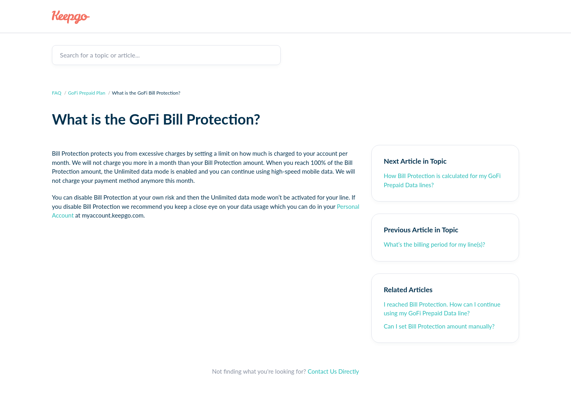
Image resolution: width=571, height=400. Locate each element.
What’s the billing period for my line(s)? (434, 244)
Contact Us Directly (333, 371)
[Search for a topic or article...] (166, 55)
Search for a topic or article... (100, 55)
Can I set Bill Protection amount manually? (439, 326)
